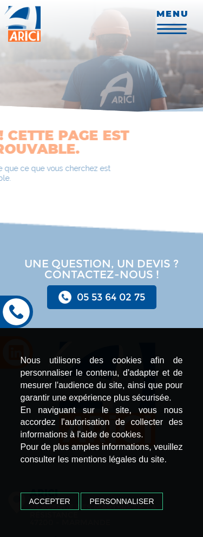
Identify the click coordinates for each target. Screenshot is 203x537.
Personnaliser (121, 501)
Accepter (49, 501)
